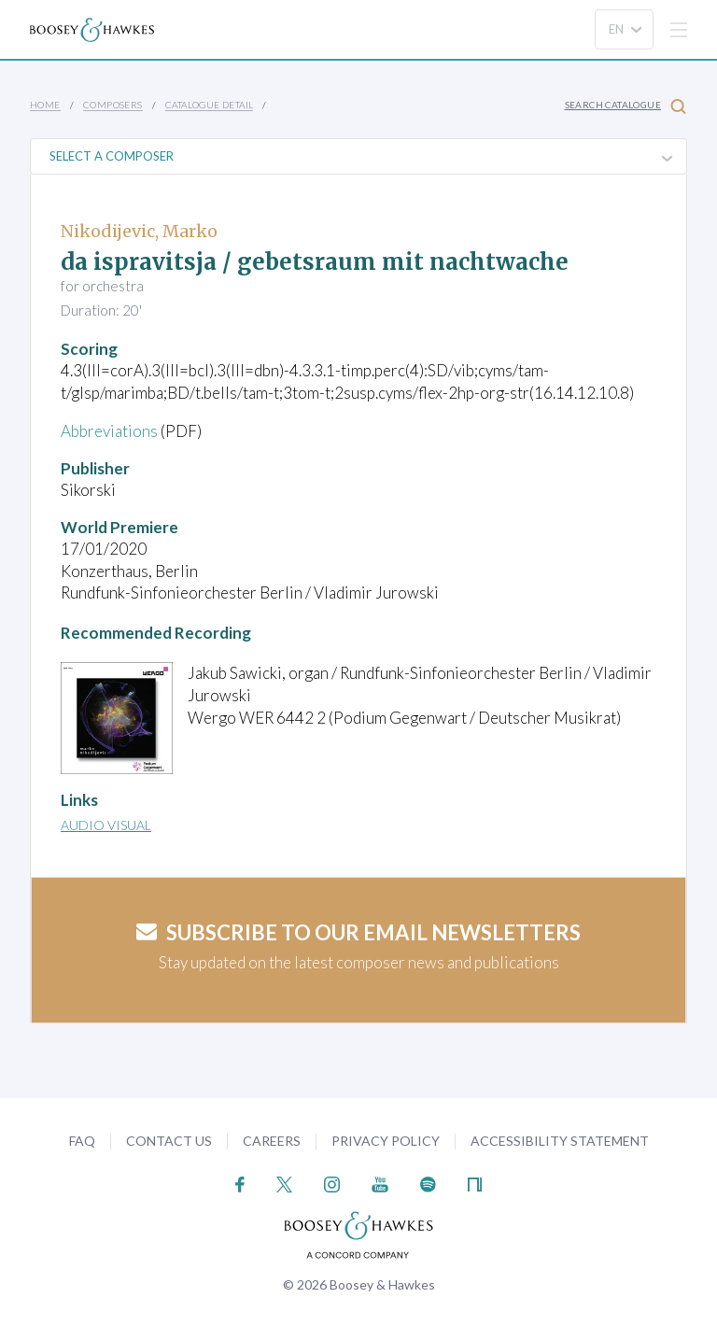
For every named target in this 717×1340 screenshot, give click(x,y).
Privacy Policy (385, 1141)
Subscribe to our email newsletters (358, 932)
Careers (272, 1141)
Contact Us (169, 1141)
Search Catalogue (625, 106)
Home (45, 104)
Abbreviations (109, 431)
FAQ (82, 1141)
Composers (113, 104)
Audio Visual (106, 825)
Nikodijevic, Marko (139, 231)
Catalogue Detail (209, 104)
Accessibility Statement (560, 1141)
